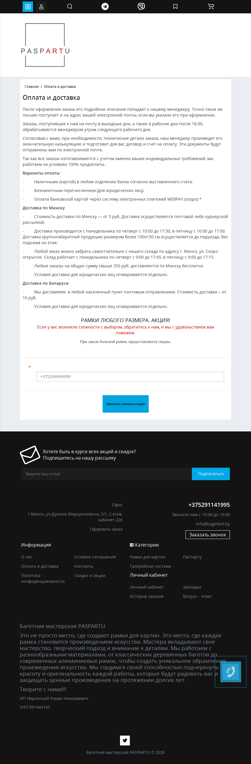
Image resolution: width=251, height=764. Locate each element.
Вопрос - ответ (197, 596)
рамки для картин (135, 635)
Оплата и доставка (40, 566)
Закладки (192, 587)
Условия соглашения (95, 557)
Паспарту (192, 557)
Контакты (83, 566)
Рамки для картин (147, 557)
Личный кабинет (147, 587)
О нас (26, 557)
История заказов (146, 596)
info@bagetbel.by (213, 524)
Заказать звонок (207, 534)
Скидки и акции (90, 575)
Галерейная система (150, 566)
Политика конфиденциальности (43, 578)
